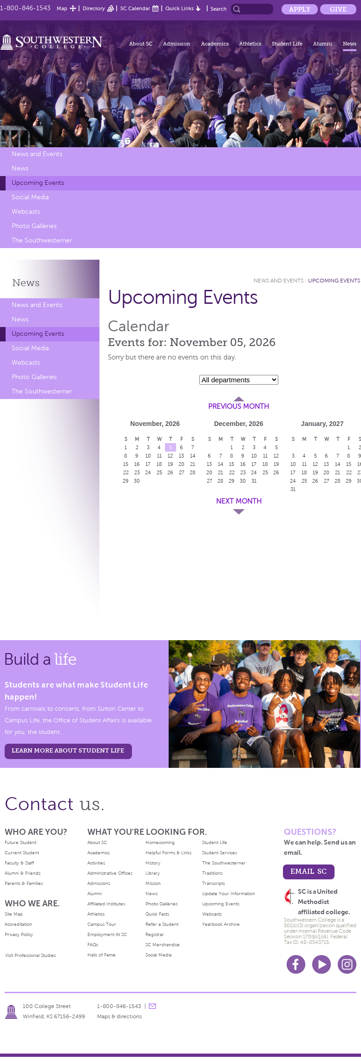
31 (253, 481)
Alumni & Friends (22, 873)
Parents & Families (24, 883)
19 (170, 464)
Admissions (98, 883)
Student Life (287, 43)
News (349, 43)
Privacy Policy (19, 934)
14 (193, 455)
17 (148, 464)
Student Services (219, 852)
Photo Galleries (34, 226)
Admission (176, 43)
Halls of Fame (101, 954)
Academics (215, 43)
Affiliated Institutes (106, 903)
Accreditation (18, 924)
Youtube (321, 964)
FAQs (92, 944)
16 (137, 464)
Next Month (239, 501)
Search (218, 9)
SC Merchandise (162, 944)
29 (126, 481)
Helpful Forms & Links (168, 852)
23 (137, 472)
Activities (96, 862)
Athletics (250, 43)
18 (159, 464)
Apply (299, 9)
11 (159, 455)
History (152, 862)
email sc (308, 871)
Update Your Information (228, 893)
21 (192, 464)
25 (159, 472)
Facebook (296, 964)
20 (181, 464)
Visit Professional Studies (30, 955)
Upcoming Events (38, 182)
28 (193, 472)
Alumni (322, 43)
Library (152, 873)
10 (148, 455)
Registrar (154, 934)
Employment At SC (107, 934)
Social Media (30, 197)
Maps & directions (119, 1016)
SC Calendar (135, 8)
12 (170, 455)
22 (126, 472)
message (152, 1006)
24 (148, 472)
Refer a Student (161, 924)
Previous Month (238, 406)
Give (338, 9)
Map (62, 8)
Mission (153, 883)
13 (181, 455)
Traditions (212, 873)
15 (125, 464)
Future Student (20, 842)
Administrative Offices (109, 873)
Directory (94, 8)
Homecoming (160, 842)
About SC (140, 43)
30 (137, 481)
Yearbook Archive (221, 924)
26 (170, 472)
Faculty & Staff (19, 862)
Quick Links (179, 8)
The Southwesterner (42, 240)
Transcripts (213, 883)
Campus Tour (101, 924)
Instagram (347, 964)
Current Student (22, 852)
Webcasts (26, 211)
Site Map (14, 914)
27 (181, 472)
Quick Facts (157, 914)
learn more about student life (68, 750)
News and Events (37, 154)
